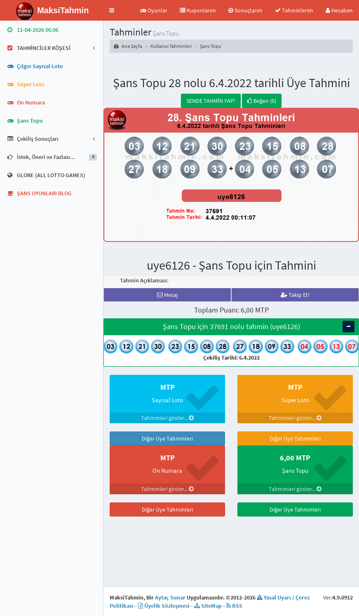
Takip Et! (295, 295)
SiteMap (208, 585)
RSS (234, 585)
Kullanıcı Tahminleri (171, 46)
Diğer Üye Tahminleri (167, 438)
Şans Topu (210, 46)
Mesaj (167, 295)
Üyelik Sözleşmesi (164, 585)
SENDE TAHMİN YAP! (210, 100)
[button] (111, 10)
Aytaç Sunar (170, 576)
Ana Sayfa (128, 46)
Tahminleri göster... (167, 418)
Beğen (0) (261, 100)
